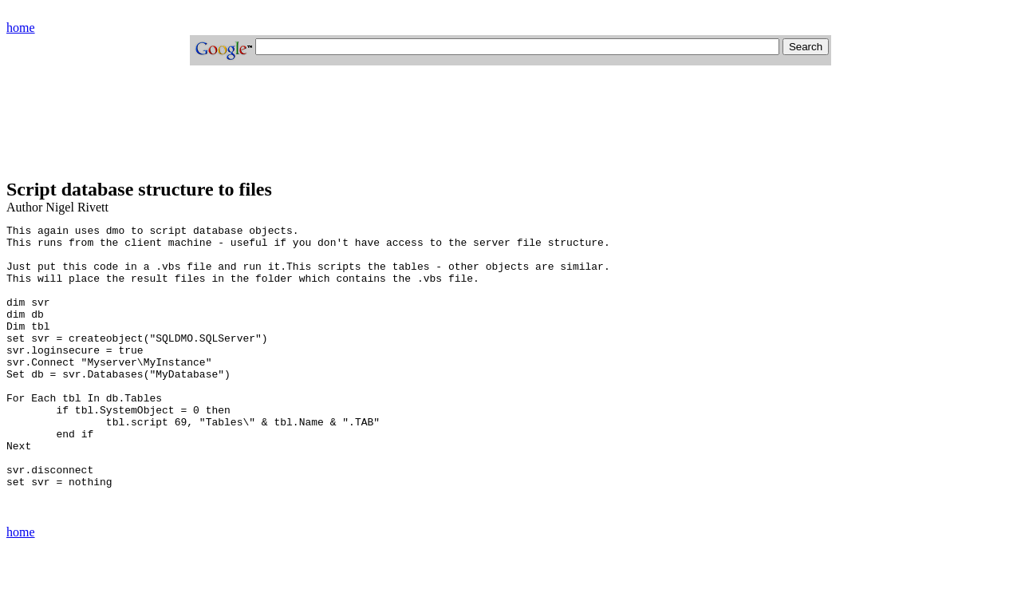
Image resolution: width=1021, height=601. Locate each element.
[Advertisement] (296, 128)
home (20, 27)
